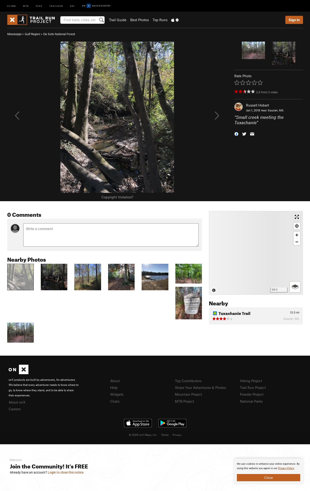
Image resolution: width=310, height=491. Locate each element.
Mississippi (14, 34)
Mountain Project (188, 394)
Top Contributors (188, 381)
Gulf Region (32, 34)
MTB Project (184, 401)
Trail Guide (117, 20)
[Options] (295, 287)
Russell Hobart (257, 105)
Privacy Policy (286, 468)
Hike (39, 5)
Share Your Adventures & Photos (200, 387)
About (115, 381)
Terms (165, 434)
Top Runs (160, 20)
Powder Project (251, 394)
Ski (72, 5)
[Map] (256, 252)
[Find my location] (296, 226)
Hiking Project (251, 381)
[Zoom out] (296, 241)
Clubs (114, 401)
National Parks (251, 401)
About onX (17, 402)
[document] (268, 471)
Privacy (177, 434)
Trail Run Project (253, 387)
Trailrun (56, 5)
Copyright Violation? (117, 197)
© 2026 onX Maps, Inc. (143, 434)
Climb (11, 5)
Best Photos (139, 20)
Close (268, 477)
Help (114, 387)
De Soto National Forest (59, 34)
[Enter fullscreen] (296, 217)
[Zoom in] (296, 235)
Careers (15, 409)
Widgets (116, 394)
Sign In (294, 20)
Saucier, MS (276, 110)
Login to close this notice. (66, 472)
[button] (236, 133)
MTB (26, 5)
